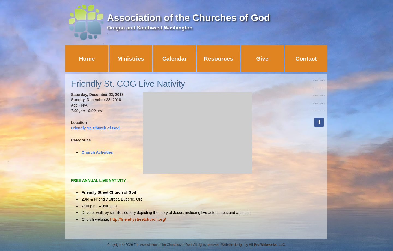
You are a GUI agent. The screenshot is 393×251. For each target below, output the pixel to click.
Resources (218, 58)
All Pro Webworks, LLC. (267, 245)
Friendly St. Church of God (95, 128)
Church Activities (97, 152)
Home (87, 58)
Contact (306, 58)
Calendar (174, 58)
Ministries (130, 58)
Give (262, 58)
